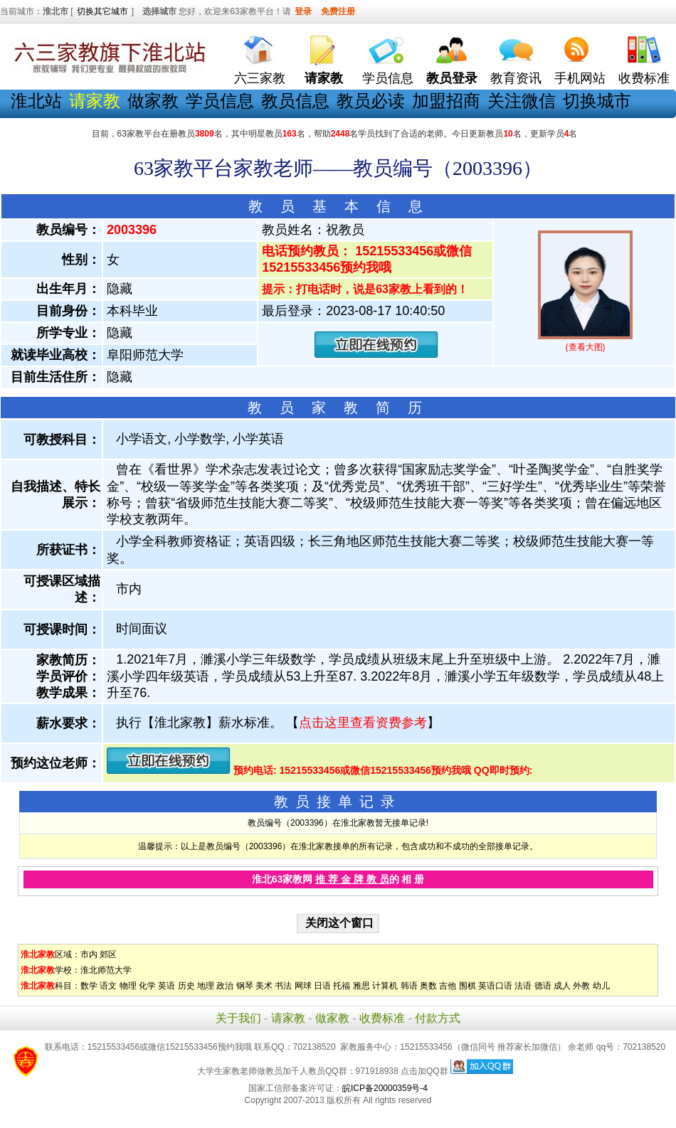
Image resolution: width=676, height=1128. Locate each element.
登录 (303, 11)
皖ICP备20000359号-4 (385, 1088)
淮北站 (36, 100)
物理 (128, 986)
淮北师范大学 (106, 970)
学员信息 (387, 78)
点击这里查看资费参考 (363, 722)
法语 (523, 986)
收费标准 (644, 78)
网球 (303, 986)
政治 (224, 986)
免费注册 (338, 11)
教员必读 (371, 100)
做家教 (153, 100)
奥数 (428, 986)
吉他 (447, 986)
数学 (88, 986)
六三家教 (259, 78)
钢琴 (244, 986)
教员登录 (451, 78)
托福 (341, 986)
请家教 (288, 1018)
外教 (581, 986)
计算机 (385, 986)
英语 (166, 986)
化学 (147, 986)
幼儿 (601, 986)
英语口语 (495, 986)
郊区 (108, 954)
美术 (264, 986)
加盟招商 (446, 100)
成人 (562, 986)
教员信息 (295, 100)
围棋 (467, 986)
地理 (205, 986)
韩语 (409, 986)
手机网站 (580, 78)
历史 (186, 986)
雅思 (361, 986)
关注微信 (521, 100)
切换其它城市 (102, 11)
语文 (108, 986)
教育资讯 (516, 78)
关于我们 (238, 1018)
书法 (283, 986)
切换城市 (597, 100)
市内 (88, 954)
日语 (322, 986)
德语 (542, 986)
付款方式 (437, 1018)
